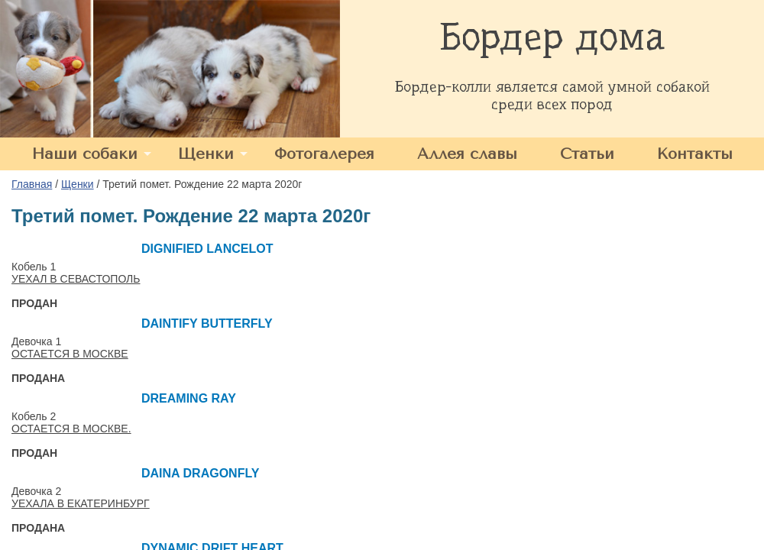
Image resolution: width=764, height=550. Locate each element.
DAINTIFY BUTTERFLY (207, 323)
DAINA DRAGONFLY (200, 473)
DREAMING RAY (188, 398)
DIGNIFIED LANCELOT (207, 248)
